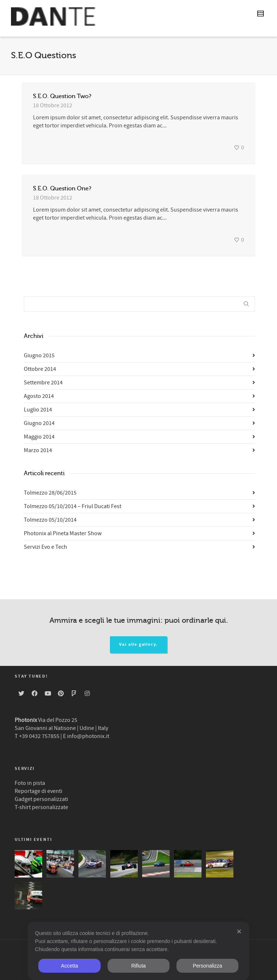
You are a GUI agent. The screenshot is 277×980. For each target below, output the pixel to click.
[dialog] (139, 951)
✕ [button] (239, 931)
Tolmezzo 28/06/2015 (50, 492)
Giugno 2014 (39, 423)
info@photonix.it (88, 736)
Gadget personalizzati (41, 799)
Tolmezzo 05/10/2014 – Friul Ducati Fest (72, 506)
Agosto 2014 (39, 396)
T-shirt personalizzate (41, 807)
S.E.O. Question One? (62, 188)
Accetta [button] (69, 966)
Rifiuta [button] (138, 966)
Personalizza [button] (207, 966)
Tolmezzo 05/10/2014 (50, 519)
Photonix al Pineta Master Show (62, 533)
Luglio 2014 (38, 409)
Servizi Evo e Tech (45, 547)
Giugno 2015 (39, 355)
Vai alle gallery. (138, 644)
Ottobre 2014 (40, 369)
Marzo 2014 (38, 450)
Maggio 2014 (39, 436)
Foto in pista (30, 783)
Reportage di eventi (38, 791)
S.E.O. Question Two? (62, 96)
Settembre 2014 (43, 382)
